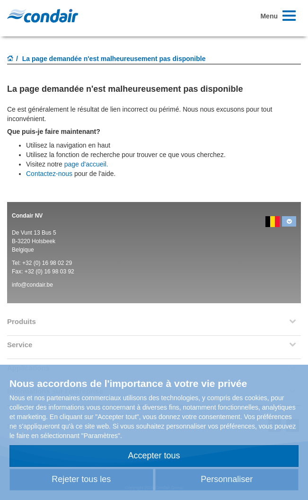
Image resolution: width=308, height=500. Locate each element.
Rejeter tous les (81, 479)
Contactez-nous (49, 173)
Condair (42, 16)
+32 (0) (32, 263)
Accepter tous (154, 455)
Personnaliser (227, 479)
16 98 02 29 (57, 263)
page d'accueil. (86, 164)
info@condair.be (32, 284)
